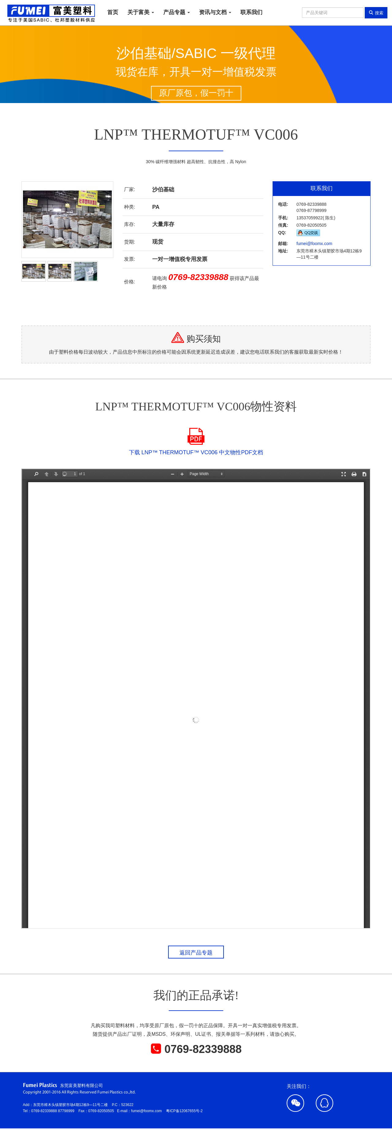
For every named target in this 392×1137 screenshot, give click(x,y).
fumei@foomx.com (314, 243)
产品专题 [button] (176, 12)
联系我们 (251, 12)
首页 (112, 12)
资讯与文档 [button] (215, 12)
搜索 (376, 12)
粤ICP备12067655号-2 (184, 1111)
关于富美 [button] (140, 12)
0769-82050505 (102, 1111)
